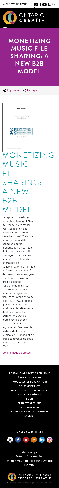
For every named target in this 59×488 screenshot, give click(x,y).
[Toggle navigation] (3, 27)
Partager (30, 90)
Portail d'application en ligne (26, 373)
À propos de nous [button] (15, 4)
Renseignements (29, 386)
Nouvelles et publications (29, 382)
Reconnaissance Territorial (25, 412)
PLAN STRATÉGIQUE (29, 403)
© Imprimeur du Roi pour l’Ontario (29, 461)
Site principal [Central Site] (29, 452)
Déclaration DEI (21, 407)
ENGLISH (29, 416)
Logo (29, 399)
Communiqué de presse (16, 352)
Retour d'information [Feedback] (29, 456)
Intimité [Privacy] (29, 465)
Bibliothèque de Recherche (25, 390)
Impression (11, 90)
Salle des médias (29, 395)
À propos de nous (29, 378)
